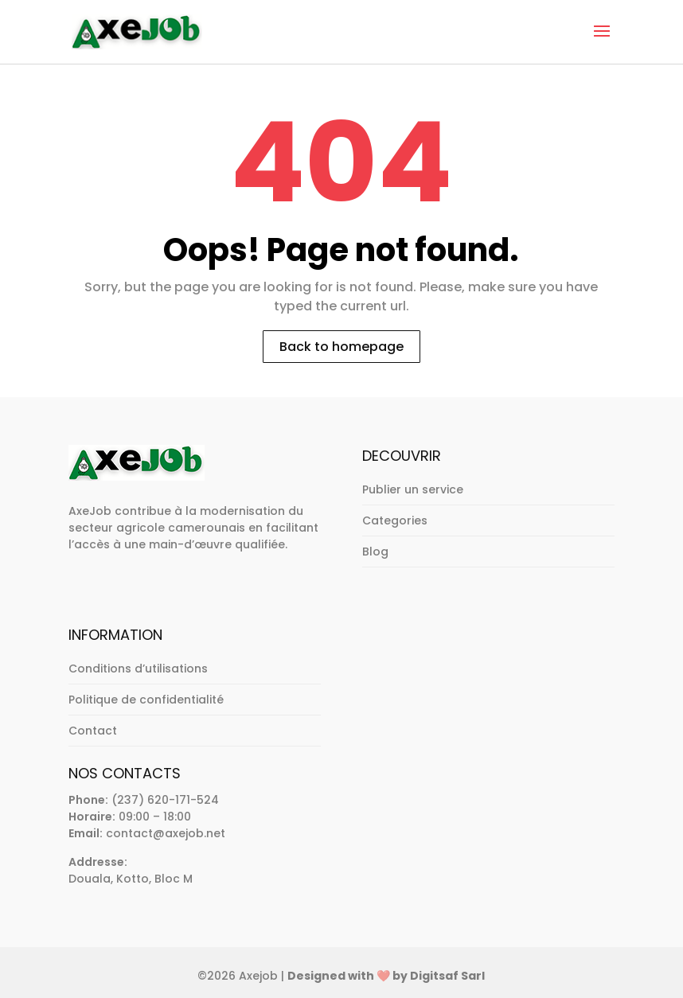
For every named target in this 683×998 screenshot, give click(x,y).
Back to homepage (341, 346)
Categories (394, 520)
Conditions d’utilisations (138, 668)
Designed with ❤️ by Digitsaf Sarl (386, 976)
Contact (92, 731)
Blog (375, 551)
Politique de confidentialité (146, 700)
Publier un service (412, 489)
